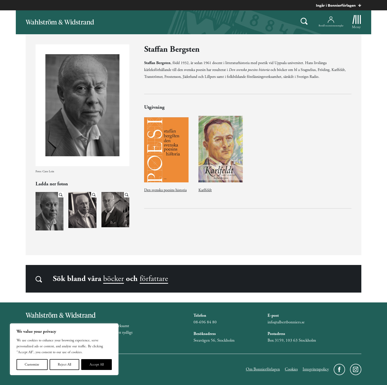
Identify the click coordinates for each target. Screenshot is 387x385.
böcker (113, 279)
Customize (32, 364)
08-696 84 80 (205, 322)
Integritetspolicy (316, 369)
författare (154, 279)
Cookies (291, 369)
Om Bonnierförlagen (263, 369)
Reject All (64, 364)
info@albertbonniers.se (286, 322)
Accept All (97, 364)
